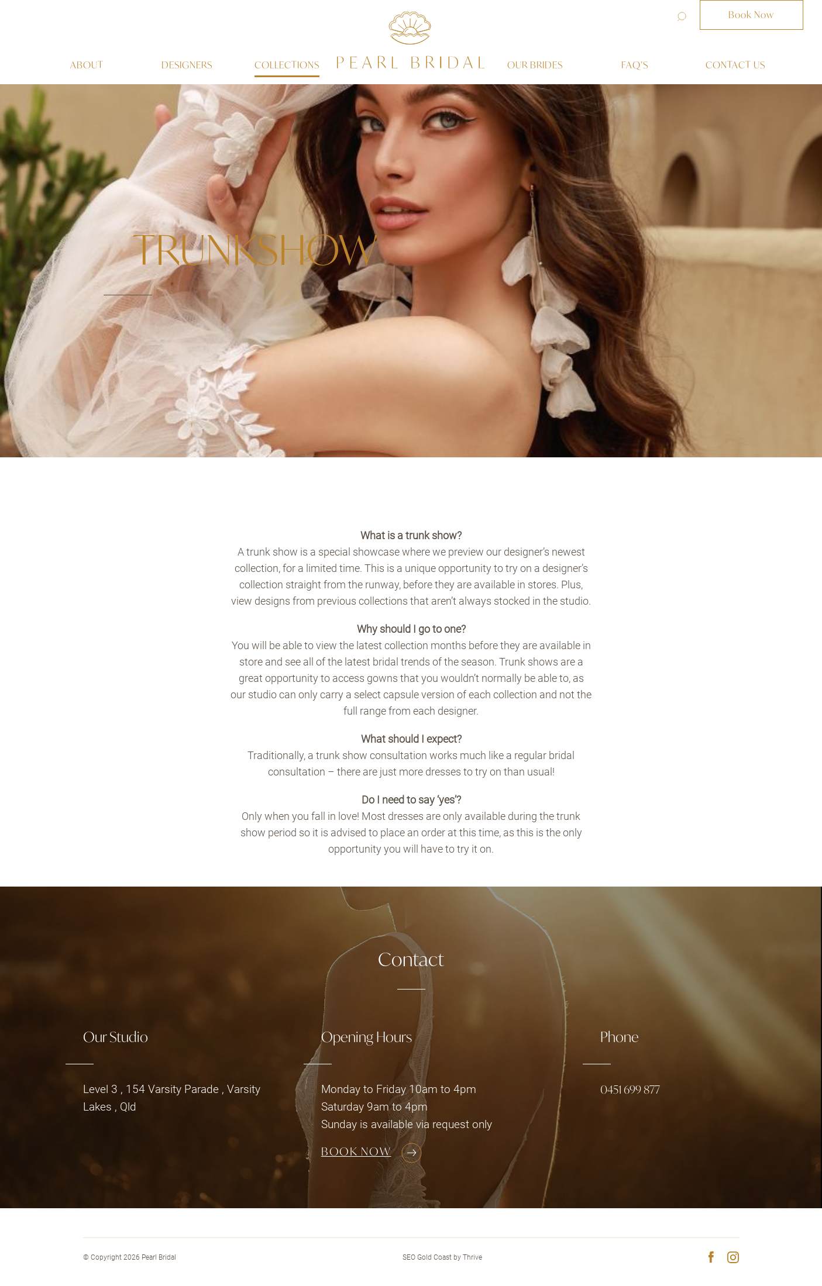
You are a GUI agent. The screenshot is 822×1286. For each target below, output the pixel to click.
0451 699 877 (630, 1089)
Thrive (472, 1257)
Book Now (751, 14)
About (87, 64)
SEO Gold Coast (427, 1257)
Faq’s (634, 64)
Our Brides (535, 64)
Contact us (735, 64)
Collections (286, 64)
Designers (186, 64)
